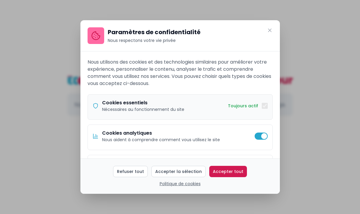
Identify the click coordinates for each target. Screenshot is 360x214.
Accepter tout (228, 171)
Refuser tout (130, 171)
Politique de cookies (180, 184)
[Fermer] (269, 30)
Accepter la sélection (178, 171)
